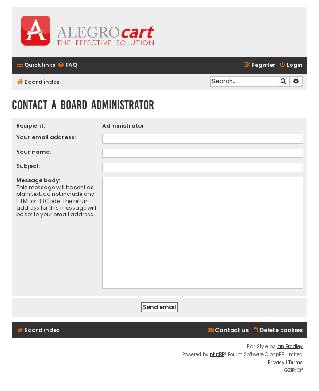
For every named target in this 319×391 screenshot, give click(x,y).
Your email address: (46, 137)
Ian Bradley (290, 346)
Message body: (38, 180)
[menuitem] (67, 65)
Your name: (33, 152)
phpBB (217, 354)
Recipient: (30, 125)
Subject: (28, 166)
